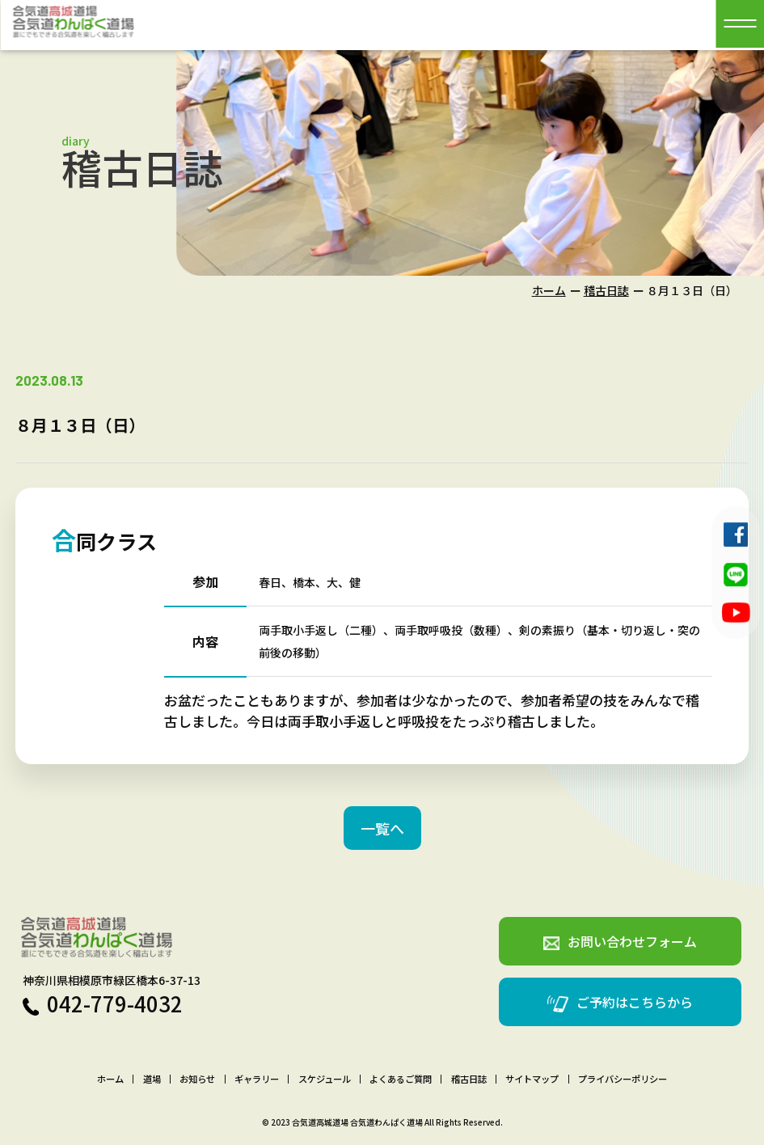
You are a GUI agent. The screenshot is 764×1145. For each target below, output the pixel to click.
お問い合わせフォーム (620, 941)
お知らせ (197, 1079)
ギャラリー (256, 1079)
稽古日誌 (606, 290)
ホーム (549, 290)
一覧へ (382, 828)
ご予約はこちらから (620, 1002)
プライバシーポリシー (622, 1079)
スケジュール (324, 1079)
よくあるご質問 (400, 1079)
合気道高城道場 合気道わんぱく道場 (357, 1122)
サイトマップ (532, 1079)
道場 (152, 1079)
